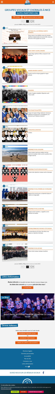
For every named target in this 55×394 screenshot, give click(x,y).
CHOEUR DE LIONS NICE (34, 130)
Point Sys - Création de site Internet (27, 367)
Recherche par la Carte (34, 17)
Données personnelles (6, 388)
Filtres (17, 17)
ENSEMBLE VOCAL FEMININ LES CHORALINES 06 (40, 189)
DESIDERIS (31, 90)
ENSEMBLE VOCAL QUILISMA (35, 149)
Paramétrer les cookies (35, 391)
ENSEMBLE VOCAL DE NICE (35, 248)
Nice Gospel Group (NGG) (34, 110)
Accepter (14, 391)
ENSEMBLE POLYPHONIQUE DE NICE (37, 169)
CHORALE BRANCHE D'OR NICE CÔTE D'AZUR (39, 228)
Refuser (23, 391)
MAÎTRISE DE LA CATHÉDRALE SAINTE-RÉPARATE (38, 31)
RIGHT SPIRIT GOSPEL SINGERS (36, 50)
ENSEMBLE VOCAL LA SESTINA (36, 208)
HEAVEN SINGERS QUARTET (35, 70)
